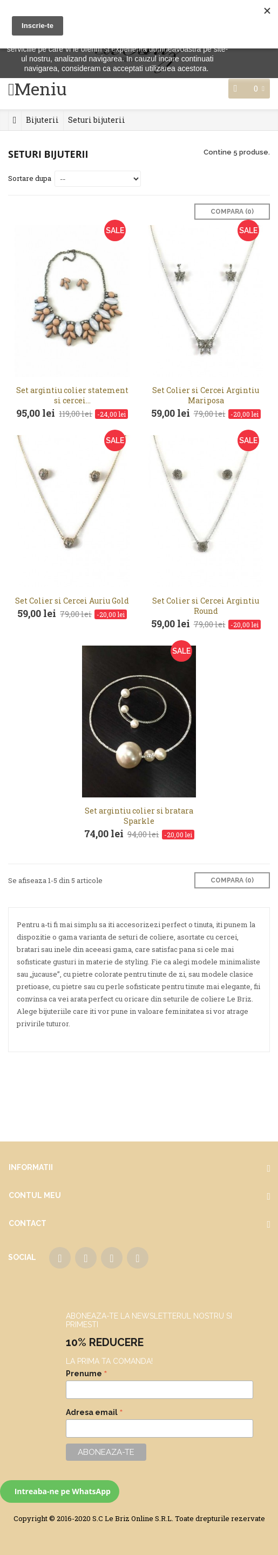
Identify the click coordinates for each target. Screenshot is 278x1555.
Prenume (86, 1373)
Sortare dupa (29, 178)
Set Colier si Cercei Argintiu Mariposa (205, 395)
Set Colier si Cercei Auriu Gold (72, 601)
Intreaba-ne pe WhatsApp (61, 1491)
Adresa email (94, 1412)
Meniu (41, 88)
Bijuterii (42, 120)
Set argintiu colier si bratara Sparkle (139, 815)
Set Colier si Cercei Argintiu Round (205, 606)
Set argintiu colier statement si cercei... (72, 395)
